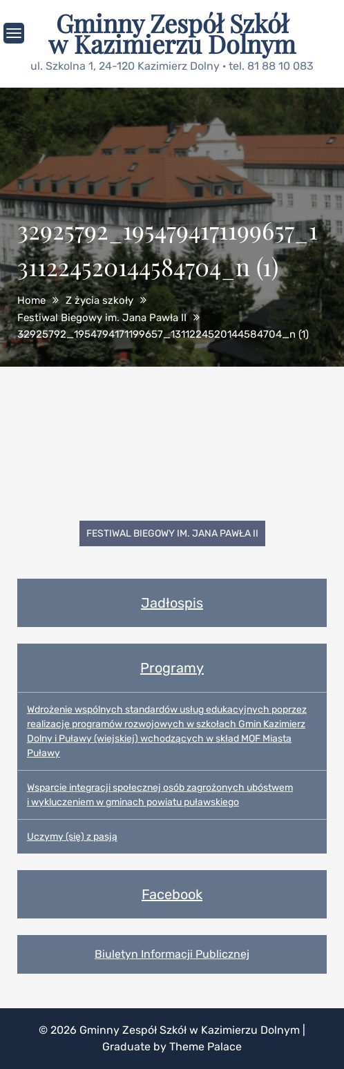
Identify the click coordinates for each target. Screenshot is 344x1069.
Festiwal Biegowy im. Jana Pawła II (172, 533)
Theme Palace (205, 1046)
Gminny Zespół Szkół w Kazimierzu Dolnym (172, 33)
